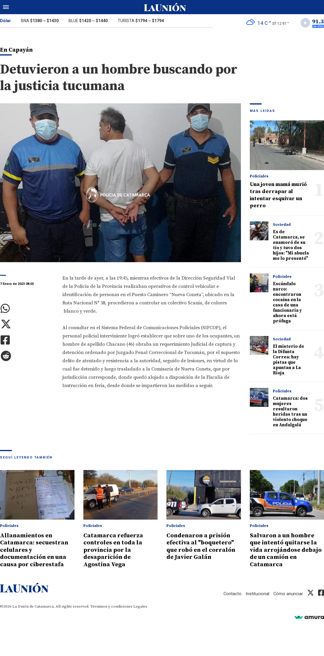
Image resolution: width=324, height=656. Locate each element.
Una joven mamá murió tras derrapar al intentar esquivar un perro (278, 196)
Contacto (232, 593)
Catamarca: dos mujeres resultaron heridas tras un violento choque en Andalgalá (290, 412)
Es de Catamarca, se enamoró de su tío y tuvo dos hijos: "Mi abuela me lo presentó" (291, 246)
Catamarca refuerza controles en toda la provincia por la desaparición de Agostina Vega (114, 550)
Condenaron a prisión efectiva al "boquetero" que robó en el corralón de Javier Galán (202, 546)
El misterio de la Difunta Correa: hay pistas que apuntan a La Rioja (288, 360)
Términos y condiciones (111, 606)
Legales (140, 606)
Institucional (257, 593)
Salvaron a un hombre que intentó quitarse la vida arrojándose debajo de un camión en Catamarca (287, 550)
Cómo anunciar (288, 593)
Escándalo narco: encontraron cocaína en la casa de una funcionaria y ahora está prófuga (287, 303)
